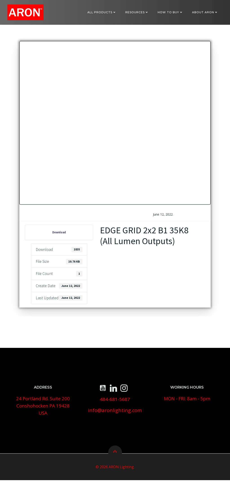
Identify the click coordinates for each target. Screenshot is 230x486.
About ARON (205, 12)
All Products (102, 12)
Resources (137, 12)
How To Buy (170, 12)
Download (59, 235)
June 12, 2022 (163, 217)
